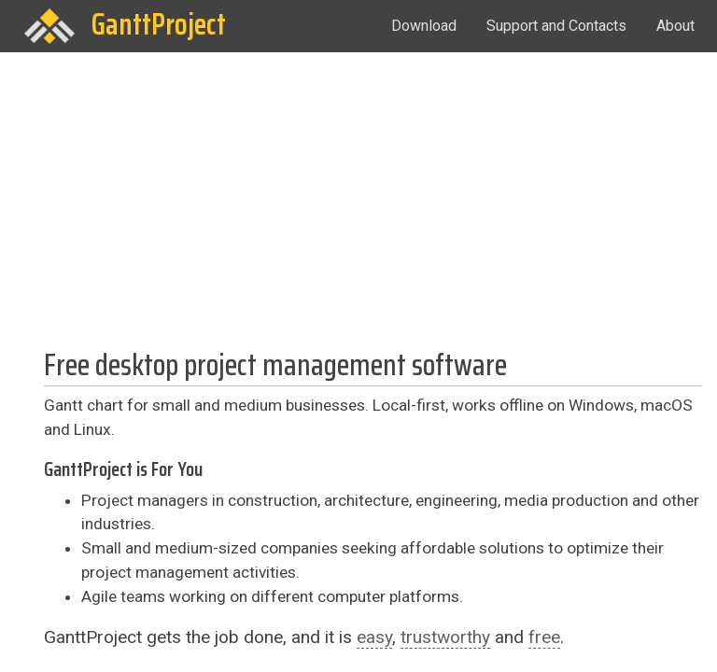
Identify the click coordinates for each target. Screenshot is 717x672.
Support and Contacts (556, 26)
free (544, 637)
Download (424, 26)
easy (374, 637)
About (675, 26)
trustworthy (445, 637)
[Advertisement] (358, 192)
